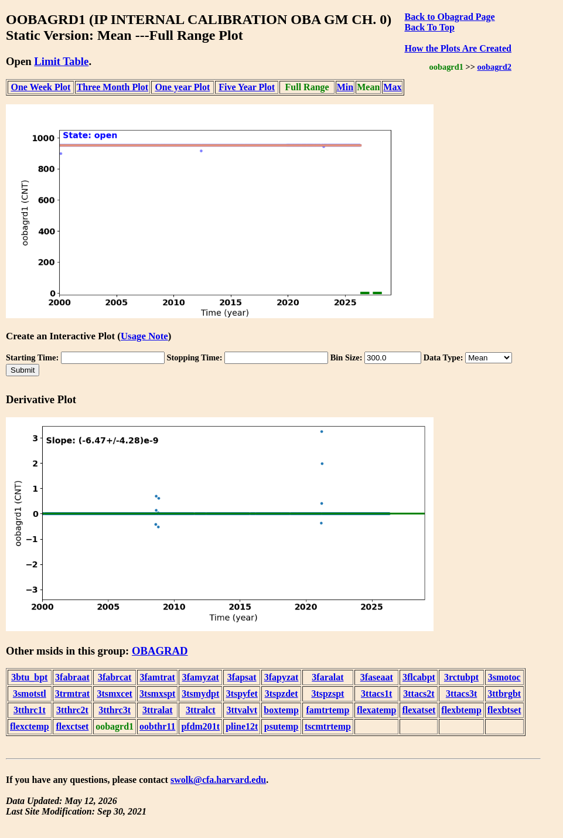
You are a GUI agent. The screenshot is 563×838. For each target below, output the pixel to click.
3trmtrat (72, 694)
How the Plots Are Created (457, 48)
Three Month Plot (112, 87)
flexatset (418, 710)
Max (392, 87)
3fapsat (242, 677)
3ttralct (201, 710)
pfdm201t (200, 726)
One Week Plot (41, 87)
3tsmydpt (200, 694)
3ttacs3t (461, 694)
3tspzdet (281, 694)
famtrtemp (328, 710)
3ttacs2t (418, 694)
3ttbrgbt (504, 694)
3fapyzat (281, 677)
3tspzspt (327, 694)
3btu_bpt (29, 677)
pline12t (242, 726)
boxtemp (281, 710)
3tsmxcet (114, 694)
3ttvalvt (242, 710)
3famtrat (157, 677)
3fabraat (72, 677)
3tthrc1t (29, 710)
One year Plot (182, 87)
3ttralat (157, 710)
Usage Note (144, 336)
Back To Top (429, 27)
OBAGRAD (160, 651)
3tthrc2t (72, 710)
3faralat (327, 677)
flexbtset (504, 710)
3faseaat (376, 677)
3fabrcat (114, 677)
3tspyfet (242, 694)
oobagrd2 (494, 66)
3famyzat (200, 677)
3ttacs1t (376, 694)
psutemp (281, 726)
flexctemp (29, 726)
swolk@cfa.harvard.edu (218, 780)
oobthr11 (157, 726)
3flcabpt (418, 677)
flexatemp (377, 710)
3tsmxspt (157, 694)
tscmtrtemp (328, 726)
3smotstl (29, 694)
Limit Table (61, 61)
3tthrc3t (114, 710)
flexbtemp (461, 710)
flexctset (72, 726)
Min (345, 87)
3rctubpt (461, 677)
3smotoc (504, 677)
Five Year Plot (247, 87)
